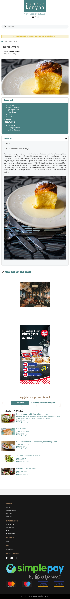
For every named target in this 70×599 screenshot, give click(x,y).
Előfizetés (9, 541)
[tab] (35, 100)
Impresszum (10, 524)
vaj (17, 271)
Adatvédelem (10, 533)
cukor (8, 271)
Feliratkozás (10, 549)
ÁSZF (8, 530)
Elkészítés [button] (35, 138)
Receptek (9, 513)
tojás (21, 271)
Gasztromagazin (11, 510)
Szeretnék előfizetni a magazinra (43, 403)
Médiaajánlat (10, 527)
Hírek (8, 507)
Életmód (8, 516)
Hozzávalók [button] (35, 100)
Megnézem (20, 403)
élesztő (27, 271)
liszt (13, 271)
